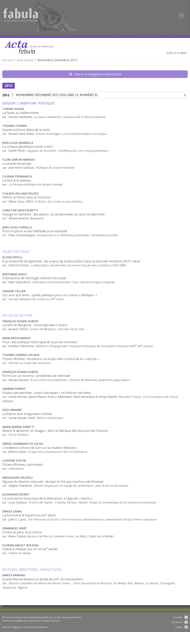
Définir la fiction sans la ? (27, 197)
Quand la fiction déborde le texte (26, 130)
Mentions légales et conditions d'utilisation (25, 627)
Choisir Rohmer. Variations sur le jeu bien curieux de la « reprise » (50, 359)
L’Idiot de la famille (101, 536)
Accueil (7, 60)
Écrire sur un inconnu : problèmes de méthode (36, 376)
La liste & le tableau (16, 180)
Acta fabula (25, 60)
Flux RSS (181, 617)
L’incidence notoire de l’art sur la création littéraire (39, 448)
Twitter (181, 627)
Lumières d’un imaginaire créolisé (27, 414)
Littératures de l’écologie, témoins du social (34, 278)
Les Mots (81, 536)
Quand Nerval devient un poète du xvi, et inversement (42, 579)
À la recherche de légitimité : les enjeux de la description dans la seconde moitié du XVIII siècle (71, 261)
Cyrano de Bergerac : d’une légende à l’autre (34, 325)
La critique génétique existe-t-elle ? (28, 146)
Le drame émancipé (16, 163)
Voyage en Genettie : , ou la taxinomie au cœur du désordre (53, 214)
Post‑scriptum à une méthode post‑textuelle (34, 231)
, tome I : (66, 583)
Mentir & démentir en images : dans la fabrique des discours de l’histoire (55, 431)
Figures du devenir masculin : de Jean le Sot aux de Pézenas (52, 481)
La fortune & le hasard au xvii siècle (29, 515)
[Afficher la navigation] (181, 16)
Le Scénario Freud (61, 536)
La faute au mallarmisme (20, 113)
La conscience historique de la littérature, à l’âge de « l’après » (47, 498)
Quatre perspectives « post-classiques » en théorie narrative (46, 393)
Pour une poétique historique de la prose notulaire (39, 342)
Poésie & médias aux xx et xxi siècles (30, 549)
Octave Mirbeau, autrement (22, 464)
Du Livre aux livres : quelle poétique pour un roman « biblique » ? (49, 295)
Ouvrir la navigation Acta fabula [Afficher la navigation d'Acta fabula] (95, 74)
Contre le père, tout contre (22, 532)
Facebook (180, 622)
